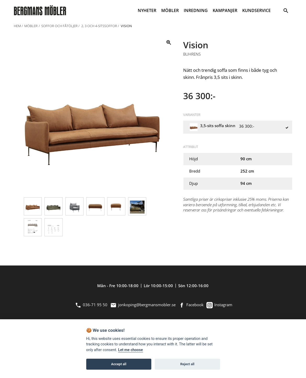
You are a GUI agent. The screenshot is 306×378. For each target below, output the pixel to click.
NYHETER (147, 10)
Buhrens (192, 54)
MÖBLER (170, 10)
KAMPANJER (225, 10)
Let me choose (130, 350)
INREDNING (196, 10)
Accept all (118, 364)
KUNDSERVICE (256, 10)
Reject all (187, 364)
